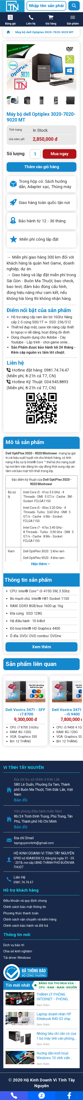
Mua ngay (59, 153)
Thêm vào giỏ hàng (41, 166)
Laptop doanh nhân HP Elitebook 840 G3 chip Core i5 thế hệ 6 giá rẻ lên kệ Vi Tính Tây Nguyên (56, 1016)
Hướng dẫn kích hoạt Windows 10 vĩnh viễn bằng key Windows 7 (53, 1055)
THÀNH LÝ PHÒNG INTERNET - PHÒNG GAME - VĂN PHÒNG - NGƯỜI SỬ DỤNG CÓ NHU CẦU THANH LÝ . (56, 997)
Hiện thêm (40, 564)
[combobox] (46, 6)
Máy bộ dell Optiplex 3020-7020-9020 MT (44, 32)
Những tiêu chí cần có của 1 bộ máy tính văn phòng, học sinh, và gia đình (56, 1036)
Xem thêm (41, 646)
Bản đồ (20, 800)
